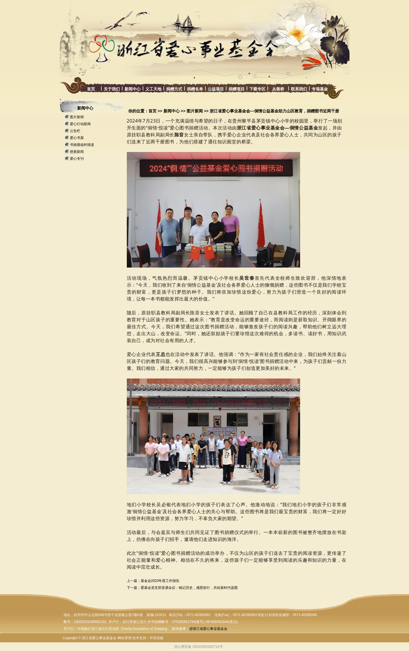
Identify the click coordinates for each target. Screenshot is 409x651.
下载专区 (257, 89)
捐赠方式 (174, 89)
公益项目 (216, 89)
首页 (91, 89)
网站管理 (124, 638)
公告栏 (75, 131)
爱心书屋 (77, 138)
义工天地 (153, 89)
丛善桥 (278, 89)
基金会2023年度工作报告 (160, 581)
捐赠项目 (236, 89)
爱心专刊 (77, 159)
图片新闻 (77, 117)
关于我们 (112, 89)
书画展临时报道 (82, 145)
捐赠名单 (195, 89)
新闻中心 (132, 89)
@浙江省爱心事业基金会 (208, 629)
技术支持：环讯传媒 (147, 638)
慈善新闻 (77, 152)
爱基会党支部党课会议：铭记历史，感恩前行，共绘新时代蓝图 (189, 588)
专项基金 (320, 89)
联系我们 (299, 89)
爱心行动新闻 (80, 124)
